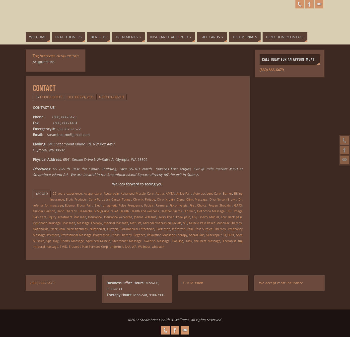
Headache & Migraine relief (98, 211)
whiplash (158, 247)
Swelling (177, 241)
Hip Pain (189, 211)
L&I (194, 217)
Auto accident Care (207, 193)
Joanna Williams (145, 217)
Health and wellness (145, 211)
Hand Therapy (67, 211)
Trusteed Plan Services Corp (88, 247)
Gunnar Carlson (44, 211)
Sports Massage (72, 241)
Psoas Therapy (121, 235)
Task (189, 241)
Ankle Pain (183, 193)
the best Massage (207, 241)
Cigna (181, 199)
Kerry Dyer (166, 217)
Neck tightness (77, 229)
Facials (149, 205)
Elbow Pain (85, 205)
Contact (44, 88)
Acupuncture (93, 193)
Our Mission (193, 283)
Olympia (113, 229)
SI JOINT (228, 235)
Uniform (115, 247)
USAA (126, 247)
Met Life (135, 223)
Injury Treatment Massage (67, 217)
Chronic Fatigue (144, 199)
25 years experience (67, 193)
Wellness (144, 247)
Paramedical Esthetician (137, 229)
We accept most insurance (281, 283)
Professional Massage (76, 235)
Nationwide (41, 229)
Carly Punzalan (99, 199)
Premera (53, 235)
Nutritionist (97, 229)
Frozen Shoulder (220, 205)
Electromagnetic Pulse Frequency (118, 205)
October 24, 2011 (81, 97)
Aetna (160, 193)
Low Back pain (231, 217)
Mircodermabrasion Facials (162, 223)
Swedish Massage (157, 241)
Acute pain (111, 193)
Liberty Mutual (209, 217)
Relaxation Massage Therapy (167, 235)
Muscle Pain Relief (202, 223)
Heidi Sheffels (51, 97)
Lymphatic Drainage (47, 223)
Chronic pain (166, 199)
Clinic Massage (197, 199)
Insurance (95, 217)
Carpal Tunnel (121, 199)
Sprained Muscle (98, 241)
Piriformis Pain (182, 229)
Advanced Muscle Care (137, 193)
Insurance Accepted (118, 217)
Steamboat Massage (127, 241)
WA (134, 247)
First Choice (198, 205)
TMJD (63, 247)
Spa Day (52, 241)
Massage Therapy (89, 223)
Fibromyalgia (179, 205)
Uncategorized (111, 97)
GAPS (238, 205)
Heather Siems (171, 211)
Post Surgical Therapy (210, 229)
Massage (69, 223)
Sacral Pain (197, 235)
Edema (70, 205)
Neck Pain (58, 229)
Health (124, 211)
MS (185, 223)
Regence (139, 235)
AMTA (170, 193)
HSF (229, 211)
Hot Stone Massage (211, 211)
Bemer (227, 193)
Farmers (161, 205)
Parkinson (163, 229)
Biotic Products (76, 199)
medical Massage (116, 223)
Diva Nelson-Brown (223, 199)
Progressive (101, 235)
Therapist (229, 241)
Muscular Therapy (229, 223)
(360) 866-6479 (272, 69)
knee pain (183, 217)
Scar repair (214, 235)
